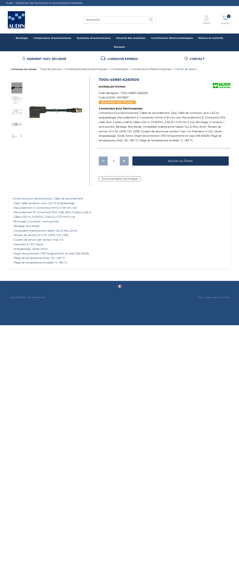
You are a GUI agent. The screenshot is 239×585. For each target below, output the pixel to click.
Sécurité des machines (130, 38)
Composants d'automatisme (52, 38)
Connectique (119, 69)
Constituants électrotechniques (172, 38)
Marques (119, 46)
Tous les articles (50, 69)
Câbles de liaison (186, 69)
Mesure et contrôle (210, 38)
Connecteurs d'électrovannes (151, 69)
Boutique (22, 38)
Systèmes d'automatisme (93, 38)
